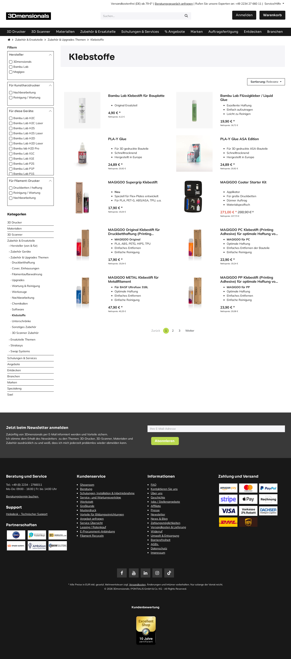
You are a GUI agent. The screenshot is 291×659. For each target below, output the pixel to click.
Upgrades (18, 280)
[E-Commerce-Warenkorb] (272, 15)
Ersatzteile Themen (23, 339)
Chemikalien (20, 303)
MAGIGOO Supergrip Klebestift (132, 182)
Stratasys (17, 345)
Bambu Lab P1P (23, 168)
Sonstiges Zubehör (24, 327)
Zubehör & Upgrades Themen (67, 39)
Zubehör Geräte (21, 251)
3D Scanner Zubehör (25, 333)
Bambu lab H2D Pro (26, 148)
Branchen (13, 376)
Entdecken (14, 370)
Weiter (189, 330)
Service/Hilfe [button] (273, 3)
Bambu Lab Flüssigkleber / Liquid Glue (246, 98)
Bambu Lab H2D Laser (28, 143)
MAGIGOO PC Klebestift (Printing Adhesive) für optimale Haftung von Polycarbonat (248, 232)
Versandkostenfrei (123, 3)
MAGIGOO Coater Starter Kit (243, 182)
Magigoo (18, 72)
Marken (12, 382)
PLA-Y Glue (117, 139)
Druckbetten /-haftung (27, 187)
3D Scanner (14, 234)
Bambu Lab (20, 67)
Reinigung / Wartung (26, 97)
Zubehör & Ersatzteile (29, 39)
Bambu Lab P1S (23, 174)
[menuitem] (223, 32)
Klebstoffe (19, 315)
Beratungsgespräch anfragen (174, 3)
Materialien (14, 228)
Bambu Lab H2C (24, 118)
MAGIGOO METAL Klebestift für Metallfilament (133, 279)
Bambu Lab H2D (24, 138)
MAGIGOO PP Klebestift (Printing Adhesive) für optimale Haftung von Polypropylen (248, 279)
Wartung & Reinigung (26, 286)
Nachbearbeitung (24, 92)
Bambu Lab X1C (24, 153)
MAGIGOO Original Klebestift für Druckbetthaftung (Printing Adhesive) (134, 232)
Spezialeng (14, 388)
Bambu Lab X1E (23, 158)
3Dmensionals (22, 61)
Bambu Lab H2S (24, 128)
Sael (10, 394)
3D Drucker (14, 222)
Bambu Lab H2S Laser (28, 133)
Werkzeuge (19, 292)
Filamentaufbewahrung (27, 274)
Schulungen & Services (22, 358)
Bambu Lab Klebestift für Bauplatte (136, 96)
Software (18, 309)
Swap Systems (20, 351)
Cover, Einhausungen (25, 268)
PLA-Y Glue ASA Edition (239, 139)
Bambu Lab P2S (23, 163)
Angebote (13, 364)
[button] (266, 81)
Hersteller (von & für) (24, 246)
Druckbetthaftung (23, 262)
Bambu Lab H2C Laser (28, 123)
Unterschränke (21, 321)
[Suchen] (186, 16)
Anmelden (244, 15)
